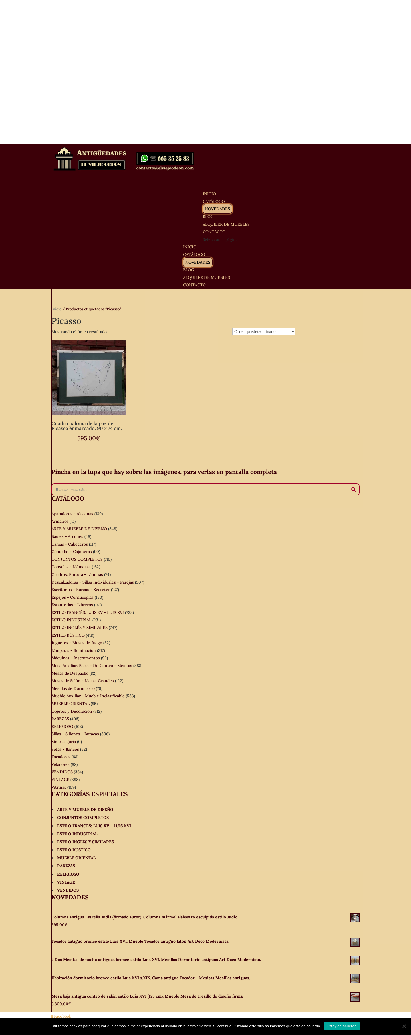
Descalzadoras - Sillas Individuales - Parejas (92, 582)
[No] (404, 1026)
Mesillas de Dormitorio (73, 688)
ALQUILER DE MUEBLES (226, 224)
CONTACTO (194, 284)
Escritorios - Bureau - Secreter (80, 589)
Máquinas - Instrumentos (75, 657)
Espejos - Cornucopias (72, 597)
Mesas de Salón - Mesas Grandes (82, 680)
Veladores (60, 764)
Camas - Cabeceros (69, 544)
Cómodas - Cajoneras (71, 551)
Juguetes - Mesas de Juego (76, 642)
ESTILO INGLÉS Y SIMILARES (79, 627)
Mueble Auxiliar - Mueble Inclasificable (88, 695)
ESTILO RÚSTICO (68, 635)
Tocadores (60, 756)
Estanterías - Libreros (72, 604)
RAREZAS (60, 718)
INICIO (189, 246)
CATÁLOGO (194, 254)
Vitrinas (58, 787)
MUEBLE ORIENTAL (70, 703)
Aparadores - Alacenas (72, 513)
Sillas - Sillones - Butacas (75, 733)
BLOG (188, 269)
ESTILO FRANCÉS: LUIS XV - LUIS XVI (87, 612)
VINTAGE (60, 779)
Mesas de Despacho (69, 673)
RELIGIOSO (62, 726)
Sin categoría (63, 741)
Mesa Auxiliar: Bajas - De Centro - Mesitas (91, 665)
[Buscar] (353, 489)
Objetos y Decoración (71, 711)
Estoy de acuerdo (342, 1026)
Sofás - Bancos (65, 749)
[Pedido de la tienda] (263, 331)
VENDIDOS (62, 771)
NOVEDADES (217, 208)
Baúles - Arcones (67, 536)
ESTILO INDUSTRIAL (71, 619)
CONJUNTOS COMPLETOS (77, 559)
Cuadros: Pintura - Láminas (77, 574)
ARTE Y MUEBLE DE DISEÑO (79, 528)
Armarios (59, 521)
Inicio (56, 309)
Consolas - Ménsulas (71, 566)
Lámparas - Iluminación (73, 650)
